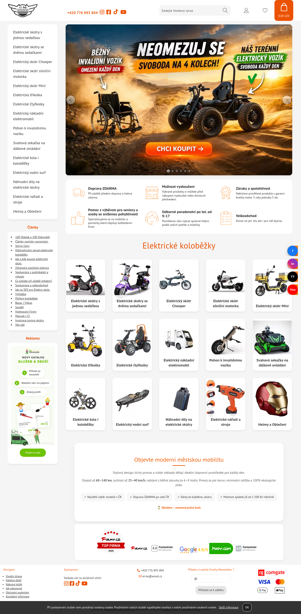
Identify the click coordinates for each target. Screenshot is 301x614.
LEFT (71, 99)
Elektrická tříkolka (85, 365)
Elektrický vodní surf (132, 424)
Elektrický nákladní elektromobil (179, 362)
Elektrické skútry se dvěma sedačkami (132, 303)
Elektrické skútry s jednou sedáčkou (85, 303)
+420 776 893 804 (82, 12)
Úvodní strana (14, 576)
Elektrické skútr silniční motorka (226, 303)
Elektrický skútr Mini (272, 305)
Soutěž (19, 307)
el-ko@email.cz (150, 576)
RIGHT (287, 99)
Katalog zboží (14, 580)
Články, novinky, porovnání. (31, 241)
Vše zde (20, 325)
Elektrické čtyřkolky (132, 365)
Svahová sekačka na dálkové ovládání (272, 362)
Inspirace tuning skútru (29, 320)
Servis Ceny (22, 246)
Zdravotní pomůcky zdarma (32, 268)
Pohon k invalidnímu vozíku (225, 362)
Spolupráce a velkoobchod (31, 285)
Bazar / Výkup (23, 303)
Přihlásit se (246, 10)
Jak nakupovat (14, 588)
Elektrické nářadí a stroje (225, 422)
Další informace (228, 607)
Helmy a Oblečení (272, 424)
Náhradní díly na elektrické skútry (179, 422)
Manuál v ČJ (22, 316)
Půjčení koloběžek (26, 298)
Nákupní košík (14, 584)
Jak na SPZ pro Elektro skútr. (32, 290)
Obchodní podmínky (17, 592)
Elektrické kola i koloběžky (85, 422)
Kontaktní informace (17, 596)
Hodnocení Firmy (26, 311)
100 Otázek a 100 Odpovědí (32, 237)
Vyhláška (20, 294)
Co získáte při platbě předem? (33, 281)
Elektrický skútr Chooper (179, 303)
